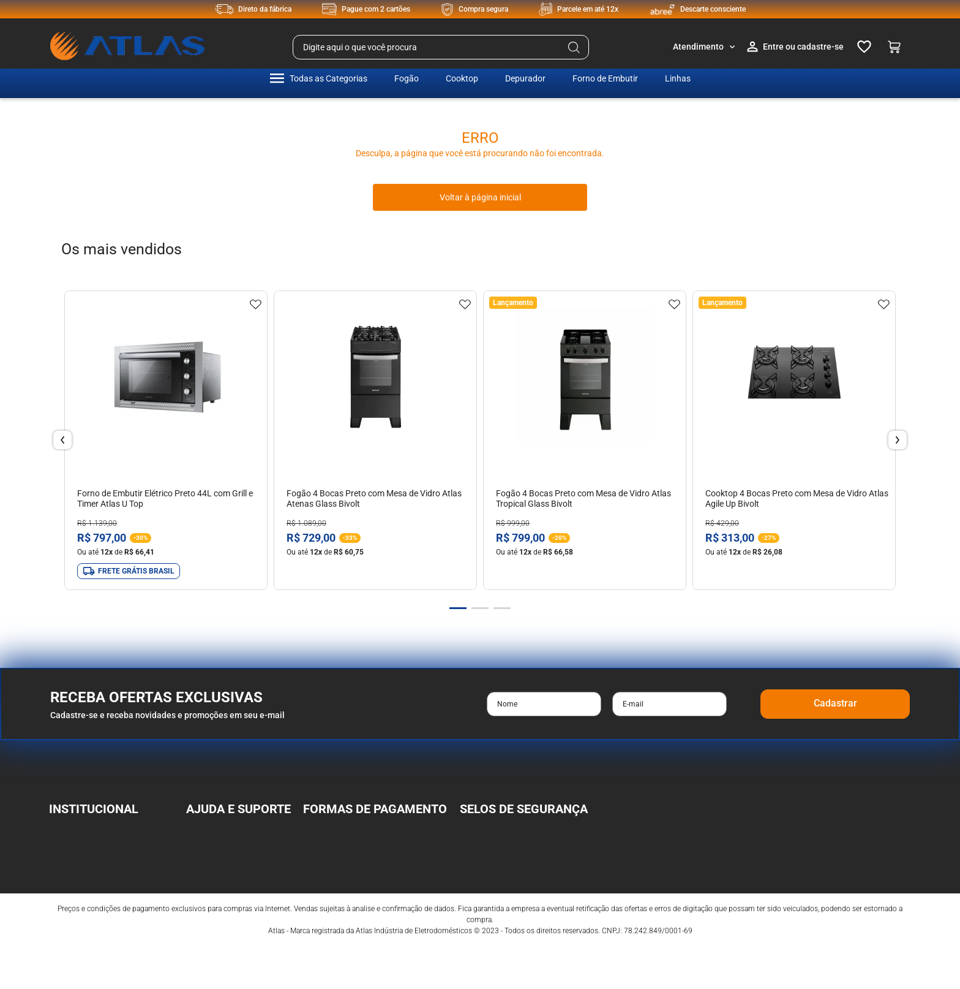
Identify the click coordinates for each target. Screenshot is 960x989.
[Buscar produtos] (574, 47)
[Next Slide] (897, 440)
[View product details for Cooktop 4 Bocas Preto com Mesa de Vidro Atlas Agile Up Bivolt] (794, 440)
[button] (458, 608)
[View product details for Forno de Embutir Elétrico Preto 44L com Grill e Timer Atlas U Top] (166, 440)
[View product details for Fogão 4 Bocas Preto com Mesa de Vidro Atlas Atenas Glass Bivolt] (375, 440)
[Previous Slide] (62, 440)
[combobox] (441, 47)
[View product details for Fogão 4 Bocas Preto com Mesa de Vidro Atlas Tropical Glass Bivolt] (584, 440)
